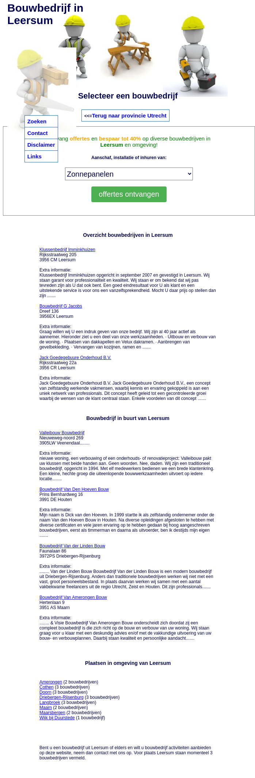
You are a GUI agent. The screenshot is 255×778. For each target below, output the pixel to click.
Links (34, 156)
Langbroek (49, 702)
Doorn (45, 692)
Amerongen (50, 682)
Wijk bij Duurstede (57, 717)
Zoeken (37, 121)
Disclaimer (41, 145)
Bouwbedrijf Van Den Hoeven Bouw (74, 489)
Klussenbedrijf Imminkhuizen (67, 249)
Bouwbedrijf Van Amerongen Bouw (73, 597)
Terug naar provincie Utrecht (129, 115)
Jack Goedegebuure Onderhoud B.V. (75, 357)
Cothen (46, 687)
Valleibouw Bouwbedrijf (61, 432)
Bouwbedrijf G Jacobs (60, 306)
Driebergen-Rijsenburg (61, 697)
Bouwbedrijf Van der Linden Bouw (72, 545)
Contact (37, 133)
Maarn (45, 707)
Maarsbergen (52, 712)
